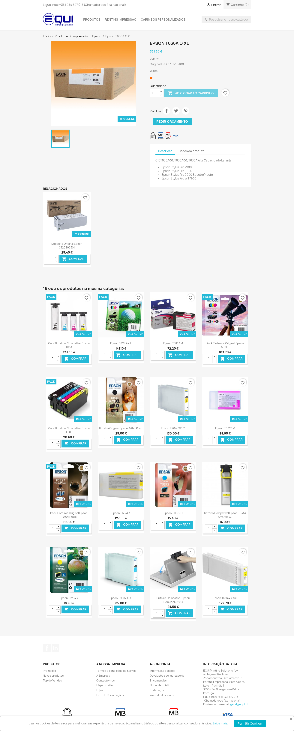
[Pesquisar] (226, 19)
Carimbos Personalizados (163, 19)
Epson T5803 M (173, 343)
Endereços (157, 690)
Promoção (49, 670)
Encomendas (158, 680)
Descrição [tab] (165, 151)
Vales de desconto (162, 695)
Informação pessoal (162, 670)
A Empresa (103, 675)
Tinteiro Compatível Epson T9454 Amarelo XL (225, 515)
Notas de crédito (160, 685)
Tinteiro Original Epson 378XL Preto (121, 428)
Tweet (176, 111)
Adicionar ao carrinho (191, 93)
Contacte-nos (105, 680)
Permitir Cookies (250, 723)
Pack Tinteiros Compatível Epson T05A (69, 345)
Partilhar (166, 111)
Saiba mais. (220, 723)
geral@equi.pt (239, 704)
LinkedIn (55, 648)
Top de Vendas (52, 680)
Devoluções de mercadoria (167, 675)
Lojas (99, 690)
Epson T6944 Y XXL (225, 598)
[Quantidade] (154, 93)
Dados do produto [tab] (192, 151)
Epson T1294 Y (69, 598)
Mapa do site (104, 685)
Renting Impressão (120, 19)
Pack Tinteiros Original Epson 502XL (225, 345)
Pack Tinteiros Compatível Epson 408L (69, 430)
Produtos (91, 19)
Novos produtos (53, 675)
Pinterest (185, 111)
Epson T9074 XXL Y (173, 428)
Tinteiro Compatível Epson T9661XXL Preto (173, 599)
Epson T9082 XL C (121, 598)
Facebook (47, 648)
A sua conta (160, 664)
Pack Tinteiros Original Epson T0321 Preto (69, 515)
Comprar (73, 259)
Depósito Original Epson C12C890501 (66, 245)
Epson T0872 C (173, 513)
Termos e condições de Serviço (116, 670)
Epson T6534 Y (121, 513)
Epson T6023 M (225, 428)
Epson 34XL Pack (121, 343)
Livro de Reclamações (110, 695)
